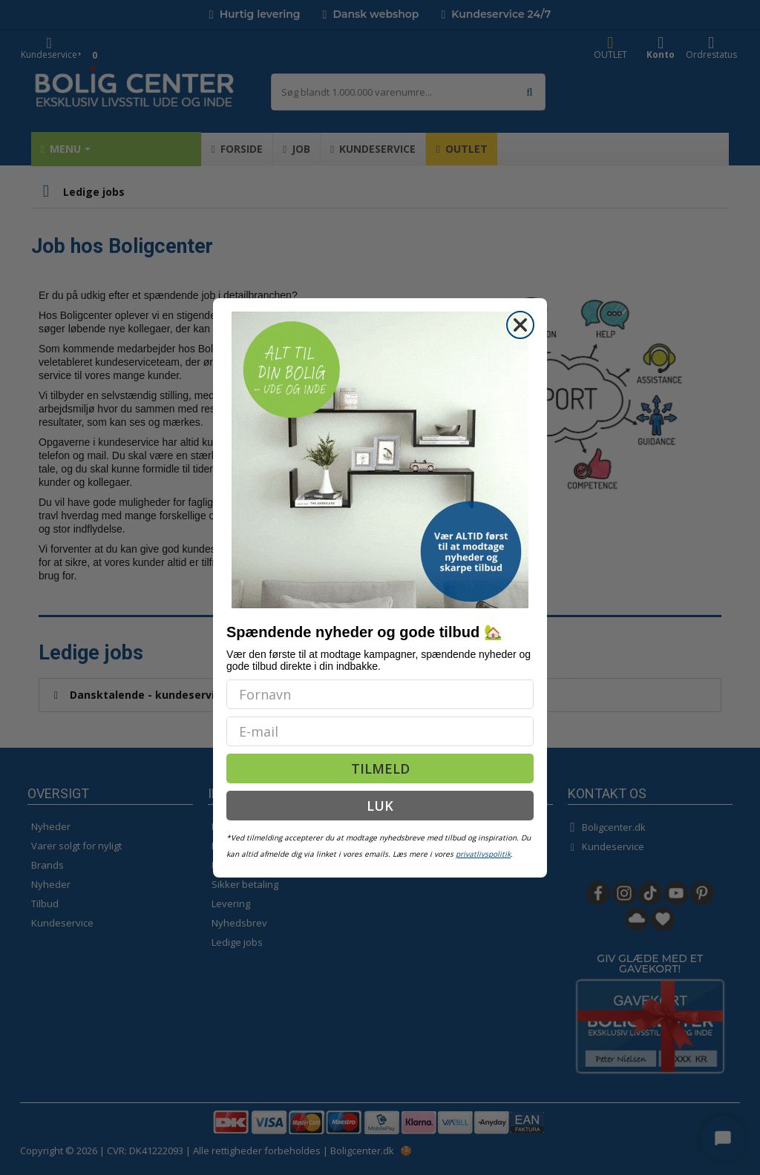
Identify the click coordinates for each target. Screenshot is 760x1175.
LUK (380, 805)
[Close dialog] (520, 325)
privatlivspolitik (483, 854)
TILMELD (380, 768)
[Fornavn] (380, 694)
